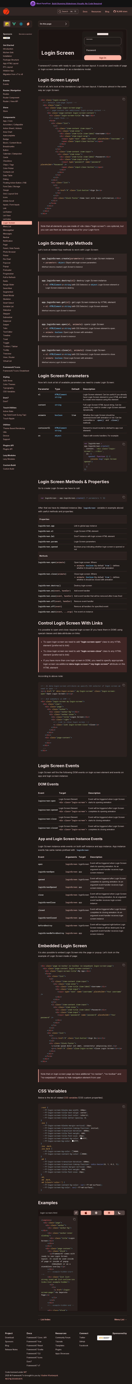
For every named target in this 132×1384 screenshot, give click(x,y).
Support (6, 439)
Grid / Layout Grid (10, 194)
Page (5, 245)
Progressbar (8, 274)
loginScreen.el (45, 531)
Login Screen (9, 223)
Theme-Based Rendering (14, 428)
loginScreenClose (46, 902)
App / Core (8, 121)
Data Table (7, 175)
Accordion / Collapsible (13, 124)
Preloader (7, 270)
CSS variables (71, 1097)
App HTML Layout (10, 63)
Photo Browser (9, 252)
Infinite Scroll (8, 201)
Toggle (6, 343)
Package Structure (11, 60)
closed (41, 910)
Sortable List (8, 306)
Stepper (6, 314)
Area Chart (7, 132)
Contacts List (8, 172)
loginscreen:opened (48, 810)
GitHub (82, 1341)
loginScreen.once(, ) (55, 596)
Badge (6, 139)
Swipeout (7, 321)
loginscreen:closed (48, 828)
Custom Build (8, 469)
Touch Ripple (8, 418)
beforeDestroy (45, 925)
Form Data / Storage (11, 186)
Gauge (6, 190)
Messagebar (8, 230)
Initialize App (8, 71)
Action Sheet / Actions (12, 128)
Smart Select (8, 303)
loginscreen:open (46, 801)
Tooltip (6, 350)
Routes (6, 94)
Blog (107, 11)
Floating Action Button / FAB (14, 183)
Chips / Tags (8, 165)
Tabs (5, 328)
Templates (59, 1345)
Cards (5, 157)
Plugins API (7, 449)
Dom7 (5, 401)
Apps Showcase (62, 1353)
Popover (7, 263)
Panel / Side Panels (11, 248)
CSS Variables (9, 391)
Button (6, 150)
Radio (5, 281)
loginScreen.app (46, 526)
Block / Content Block (12, 143)
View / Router (9, 357)
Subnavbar (7, 317)
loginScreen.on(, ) (54, 590)
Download (9, 1337)
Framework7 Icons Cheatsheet (16, 371)
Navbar (6, 237)
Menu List (7, 226)
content (42, 405)
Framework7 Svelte (35, 1349)
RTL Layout (8, 67)
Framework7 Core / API (37, 1337)
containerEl (44, 428)
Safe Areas (8, 380)
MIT (25, 1372)
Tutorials (59, 1341)
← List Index (44, 1319)
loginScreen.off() (50, 606)
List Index (7, 219)
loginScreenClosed (47, 918)
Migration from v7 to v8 (13, 74)
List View (7, 215)
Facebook (83, 1345)
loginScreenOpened (47, 887)
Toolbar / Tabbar (10, 346)
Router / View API (10, 101)
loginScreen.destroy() (49, 585)
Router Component (11, 97)
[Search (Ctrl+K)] (67, 11)
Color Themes (9, 384)
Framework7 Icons (34, 1357)
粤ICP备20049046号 (14, 1379)
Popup (6, 266)
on (39, 435)
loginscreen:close (47, 819)
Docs (85, 11)
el (39, 394)
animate (42, 415)
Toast (5, 339)
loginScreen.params (48, 541)
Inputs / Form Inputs (11, 205)
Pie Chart (7, 259)
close (41, 895)
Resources (96, 11)
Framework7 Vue (34, 1341)
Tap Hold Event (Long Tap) (14, 415)
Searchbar (7, 288)
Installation (7, 56)
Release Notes (11, 1349)
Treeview (7, 354)
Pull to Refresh (9, 277)
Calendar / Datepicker (12, 154)
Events (6, 84)
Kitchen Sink (8, 52)
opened (41, 879)
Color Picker (8, 168)
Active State (8, 411)
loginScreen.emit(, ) (55, 611)
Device (6, 436)
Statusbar (7, 310)
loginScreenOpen (46, 872)
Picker (6, 255)
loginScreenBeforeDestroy (51, 933)
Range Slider (8, 285)
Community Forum (62, 1337)
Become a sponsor (25, 34)
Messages (7, 234)
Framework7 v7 (33, 1365)
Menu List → (120, 1319)
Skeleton (7, 299)
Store (5, 111)
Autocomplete (9, 135)
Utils (5, 432)
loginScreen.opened (48, 546)
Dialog (6, 179)
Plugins (58, 1349)
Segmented (8, 292)
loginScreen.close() (52, 574)
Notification (8, 241)
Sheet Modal (8, 295)
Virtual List (7, 361)
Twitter (82, 1337)
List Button (7, 212)
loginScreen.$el (46, 536)
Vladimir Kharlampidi (49, 1375)
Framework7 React (35, 1345)
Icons (5, 197)
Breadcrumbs (8, 146)
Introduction (8, 49)
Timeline (6, 335)
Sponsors (9, 1341)
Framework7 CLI (33, 1353)
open (40, 864)
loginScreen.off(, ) (55, 601)
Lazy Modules (9, 459)
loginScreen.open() (51, 562)
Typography (8, 388)
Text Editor (7, 332)
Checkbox (7, 161)
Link (4, 208)
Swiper (6, 324)
